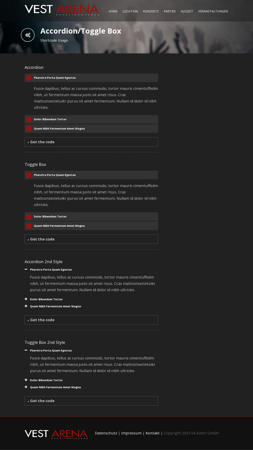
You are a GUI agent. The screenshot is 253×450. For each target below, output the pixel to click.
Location (130, 11)
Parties (170, 11)
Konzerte (151, 11)
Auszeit (187, 11)
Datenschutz (106, 433)
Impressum (131, 433)
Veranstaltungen (213, 11)
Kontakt (153, 433)
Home (113, 11)
